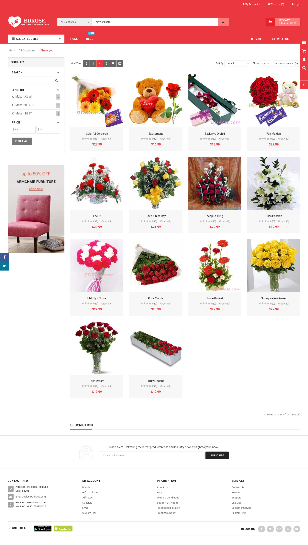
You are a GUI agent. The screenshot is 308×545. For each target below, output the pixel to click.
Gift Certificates (91, 492)
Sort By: (220, 63)
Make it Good (24, 96)
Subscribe (217, 455)
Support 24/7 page (167, 502)
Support (236, 497)
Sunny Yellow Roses (273, 298)
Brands (86, 487)
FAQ (159, 492)
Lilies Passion (274, 216)
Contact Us (238, 487)
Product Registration (168, 507)
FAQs (85, 507)
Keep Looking (215, 216)
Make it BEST (24, 113)
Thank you (46, 50)
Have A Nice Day (156, 216)
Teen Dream (96, 380)
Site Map (237, 502)
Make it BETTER (25, 105)
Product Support (166, 512)
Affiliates (87, 497)
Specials (87, 502)
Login (296, 4)
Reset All (22, 141)
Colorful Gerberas (97, 133)
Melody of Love (96, 298)
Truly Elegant (156, 380)
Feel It (97, 216)
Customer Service (241, 507)
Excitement (156, 133)
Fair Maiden (274, 133)
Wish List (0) (277, 4)
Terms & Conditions (168, 497)
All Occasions (27, 50)
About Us (162, 487)
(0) (96, 138)
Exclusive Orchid (215, 133)
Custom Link (89, 512)
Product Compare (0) (286, 63)
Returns (236, 492)
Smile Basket (215, 298)
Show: (256, 63)
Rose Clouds (155, 298)
